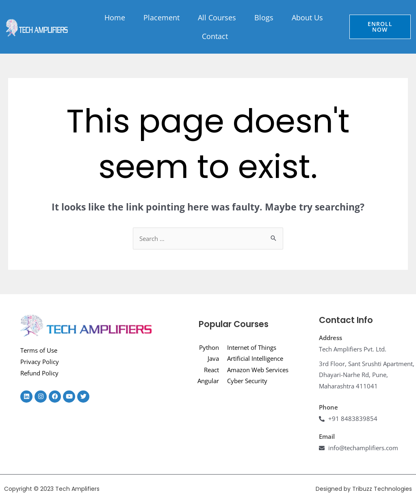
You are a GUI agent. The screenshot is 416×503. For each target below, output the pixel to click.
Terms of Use (38, 350)
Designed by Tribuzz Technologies (364, 489)
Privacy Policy (39, 362)
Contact (215, 36)
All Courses (217, 17)
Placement (161, 17)
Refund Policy (39, 373)
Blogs (263, 17)
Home (114, 17)
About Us (307, 17)
